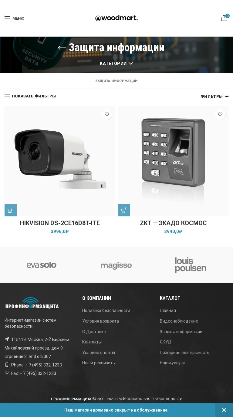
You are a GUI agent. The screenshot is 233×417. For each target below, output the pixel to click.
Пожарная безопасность (184, 352)
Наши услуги (172, 362)
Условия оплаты (98, 352)
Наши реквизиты (99, 362)
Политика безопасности (106, 310)
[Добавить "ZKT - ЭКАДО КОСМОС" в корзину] (124, 210)
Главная (168, 310)
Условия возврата (100, 321)
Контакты (92, 342)
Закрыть (224, 410)
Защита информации (181, 331)
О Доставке (94, 331)
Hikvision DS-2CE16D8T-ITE (60, 223)
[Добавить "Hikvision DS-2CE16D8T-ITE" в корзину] (11, 210)
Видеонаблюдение (179, 321)
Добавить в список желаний (106, 114)
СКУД (165, 342)
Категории (113, 63)
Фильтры (212, 96)
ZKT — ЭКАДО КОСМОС (173, 223)
